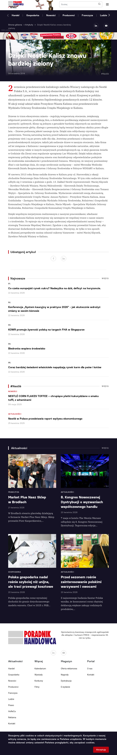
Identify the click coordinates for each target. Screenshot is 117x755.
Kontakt (11, 723)
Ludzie (103, 15)
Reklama (12, 717)
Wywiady (39, 675)
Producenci (69, 15)
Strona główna (15, 25)
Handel (15, 15)
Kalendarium (40, 668)
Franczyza (87, 15)
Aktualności (14, 414)
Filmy (37, 687)
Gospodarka (32, 15)
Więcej (105, 278)
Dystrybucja (66, 681)
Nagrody (65, 675)
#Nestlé (105, 74)
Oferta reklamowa (69, 668)
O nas (89, 668)
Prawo (11, 705)
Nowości (51, 15)
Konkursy (39, 681)
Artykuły (29, 25)
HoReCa (12, 711)
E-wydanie (65, 687)
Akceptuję (101, 749)
